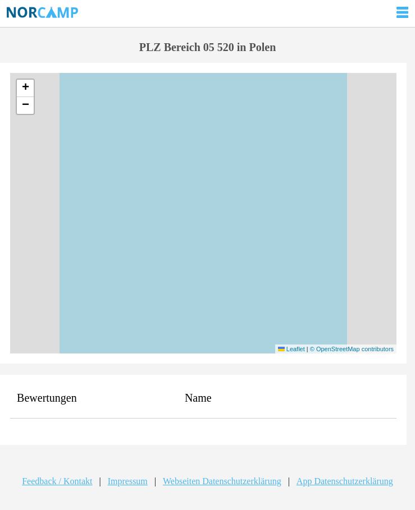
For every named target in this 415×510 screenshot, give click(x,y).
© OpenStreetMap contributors (352, 349)
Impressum (128, 481)
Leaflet (291, 349)
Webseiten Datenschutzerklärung (222, 481)
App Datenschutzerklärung (345, 481)
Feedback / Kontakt (57, 481)
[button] (25, 88)
